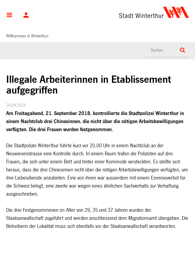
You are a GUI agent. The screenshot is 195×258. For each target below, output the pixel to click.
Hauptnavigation (9, 15)
